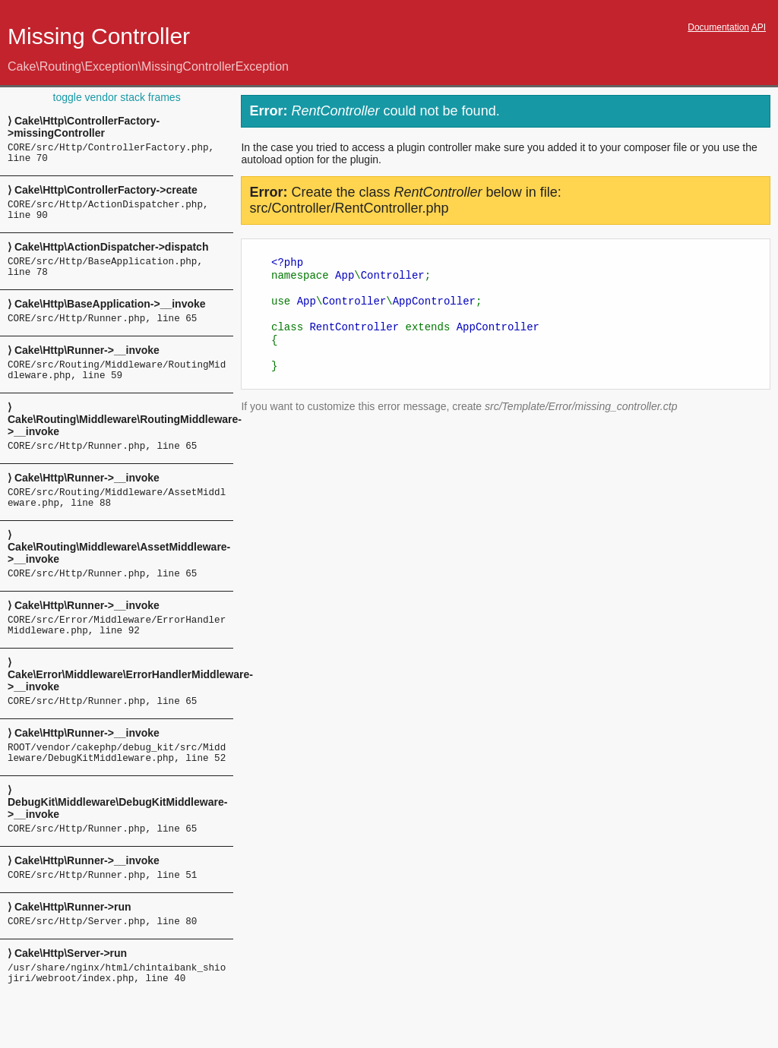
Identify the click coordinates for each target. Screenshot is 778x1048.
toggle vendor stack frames (117, 97)
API (758, 27)
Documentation (718, 27)
